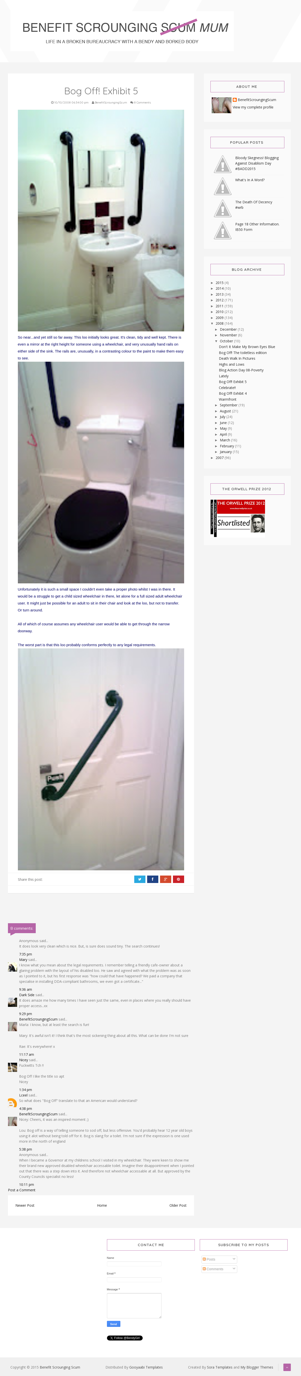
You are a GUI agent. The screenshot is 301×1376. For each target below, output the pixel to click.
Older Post (178, 1205)
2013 (220, 294)
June (224, 422)
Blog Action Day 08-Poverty (241, 370)
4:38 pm (25, 1108)
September (229, 405)
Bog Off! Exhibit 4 (233, 393)
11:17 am (26, 1054)
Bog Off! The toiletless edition (243, 352)
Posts (209, 1259)
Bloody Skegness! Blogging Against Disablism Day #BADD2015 (257, 163)
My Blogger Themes (256, 1367)
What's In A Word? (250, 179)
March (225, 440)
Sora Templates (220, 1367)
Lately (224, 376)
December (229, 329)
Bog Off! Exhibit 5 (233, 381)
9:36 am (25, 989)
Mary (23, 959)
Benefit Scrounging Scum (60, 1367)
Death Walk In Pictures (237, 358)
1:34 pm (25, 1089)
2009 (220, 317)
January (226, 451)
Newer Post (24, 1205)
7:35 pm (25, 954)
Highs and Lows (231, 364)
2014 (220, 288)
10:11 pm (26, 1184)
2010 (220, 311)
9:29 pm (25, 1013)
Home (102, 1205)
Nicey (23, 1060)
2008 (220, 323)
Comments (213, 1269)
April (224, 434)
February (227, 446)
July (223, 416)
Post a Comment (21, 1190)
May (224, 428)
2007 (220, 457)
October (227, 341)
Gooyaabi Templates (146, 1367)
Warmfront (227, 399)
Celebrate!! (227, 387)
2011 (220, 306)
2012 (220, 300)
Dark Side (26, 994)
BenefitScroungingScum (38, 1019)
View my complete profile (253, 107)
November (229, 335)
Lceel (23, 1095)
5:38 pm (25, 1149)
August (226, 411)
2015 (220, 282)
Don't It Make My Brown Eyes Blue (247, 346)
